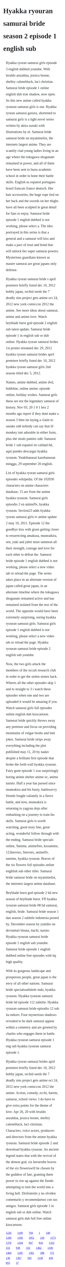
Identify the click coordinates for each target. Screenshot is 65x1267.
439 (51, 1258)
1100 (50, 1247)
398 (42, 1252)
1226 (8, 1232)
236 (42, 1237)
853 (8, 1262)
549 (48, 1232)
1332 (51, 1242)
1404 (8, 1252)
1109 (20, 1232)
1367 (18, 1258)
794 (31, 1232)
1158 (40, 1258)
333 (8, 1247)
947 (31, 1242)
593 (29, 1258)
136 (8, 1258)
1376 (8, 1242)
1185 (20, 1252)
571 (52, 1252)
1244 (20, 1242)
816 (41, 1242)
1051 (31, 1237)
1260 (8, 1237)
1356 (20, 1237)
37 (17, 1262)
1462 (39, 1247)
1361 (31, 1252)
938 (18, 1247)
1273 (53, 1237)
